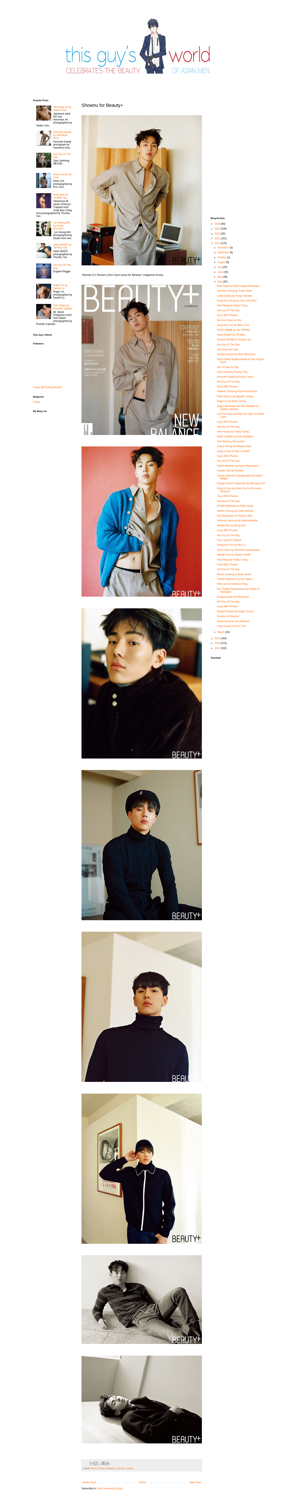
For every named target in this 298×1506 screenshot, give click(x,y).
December (224, 247)
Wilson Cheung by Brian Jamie (234, 574)
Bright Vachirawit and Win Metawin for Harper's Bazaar (238, 408)
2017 (218, 648)
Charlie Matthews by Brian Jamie (235, 505)
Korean (101, 1468)
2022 (218, 233)
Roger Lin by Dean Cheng (231, 401)
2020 (218, 243)
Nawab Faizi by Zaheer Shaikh (234, 554)
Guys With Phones (227, 315)
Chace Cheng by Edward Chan (234, 446)
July (220, 267)
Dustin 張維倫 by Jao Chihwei (233, 329)
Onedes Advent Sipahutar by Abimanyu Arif (241, 483)
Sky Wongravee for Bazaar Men (234, 515)
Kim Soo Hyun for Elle (229, 320)
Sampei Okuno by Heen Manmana (236, 354)
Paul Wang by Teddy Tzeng (232, 305)
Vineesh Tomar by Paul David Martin (237, 391)
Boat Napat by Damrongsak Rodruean (238, 286)
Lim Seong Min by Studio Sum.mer (61, 225)
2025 (218, 223)
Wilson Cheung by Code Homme (235, 510)
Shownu (121, 1468)
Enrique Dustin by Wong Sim (233, 596)
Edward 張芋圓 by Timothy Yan (234, 339)
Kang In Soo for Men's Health (233, 451)
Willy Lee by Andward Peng (232, 583)
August (222, 262)
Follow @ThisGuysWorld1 (47, 387)
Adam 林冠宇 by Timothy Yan (62, 246)
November (224, 252)
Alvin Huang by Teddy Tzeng (233, 431)
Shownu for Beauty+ (228, 616)
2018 (218, 643)
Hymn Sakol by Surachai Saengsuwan (238, 549)
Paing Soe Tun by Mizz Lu (231, 544)
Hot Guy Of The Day (228, 310)
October (222, 257)
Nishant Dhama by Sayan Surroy (235, 611)
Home (142, 1482)
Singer (130, 1468)
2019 (218, 638)
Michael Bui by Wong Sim (231, 525)
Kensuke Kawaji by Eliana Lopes (235, 376)
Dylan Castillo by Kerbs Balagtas (235, 436)
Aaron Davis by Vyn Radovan (233, 621)
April (220, 281)
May (220, 276)
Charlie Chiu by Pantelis (230, 470)
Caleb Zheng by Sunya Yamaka (234, 295)
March (221, 632)
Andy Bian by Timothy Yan (60, 196)
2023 (218, 228)
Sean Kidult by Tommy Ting (232, 372)
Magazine (111, 1468)
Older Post (195, 1482)
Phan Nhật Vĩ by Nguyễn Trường (235, 396)
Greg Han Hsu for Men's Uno (233, 325)
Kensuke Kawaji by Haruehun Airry (62, 135)
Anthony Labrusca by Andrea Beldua (237, 520)
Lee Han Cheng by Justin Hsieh (234, 290)
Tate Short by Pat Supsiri (231, 441)
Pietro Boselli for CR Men (231, 334)
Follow (36, 402)
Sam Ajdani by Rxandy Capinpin (62, 307)
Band (93, 1468)
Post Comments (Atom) (110, 1488)
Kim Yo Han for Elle (227, 367)
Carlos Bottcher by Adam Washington (238, 465)
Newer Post (89, 1482)
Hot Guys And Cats (227, 349)
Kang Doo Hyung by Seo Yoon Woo (237, 300)
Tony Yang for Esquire (229, 540)
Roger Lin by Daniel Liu (60, 287)
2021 (218, 238)
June (221, 272)
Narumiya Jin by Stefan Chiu (62, 108)
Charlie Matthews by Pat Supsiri (234, 579)
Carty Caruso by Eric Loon (231, 626)
